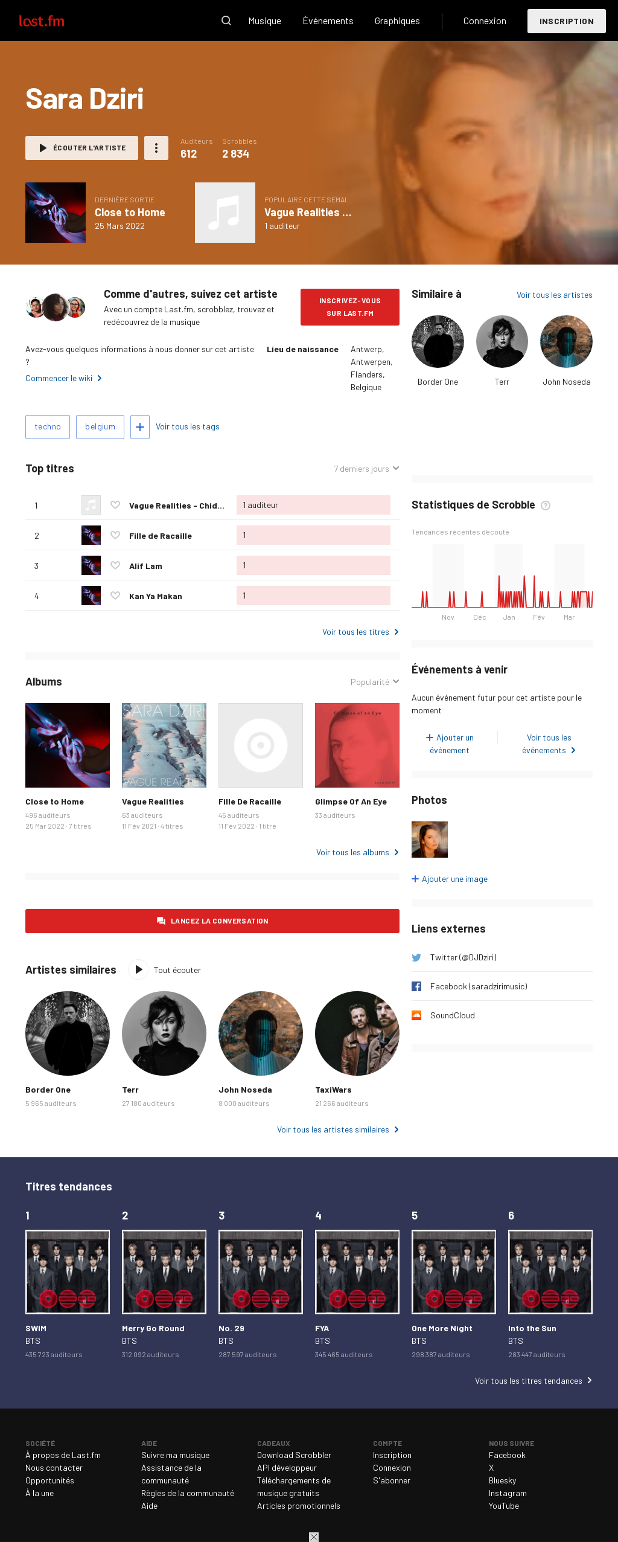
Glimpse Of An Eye (351, 801)
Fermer (314, 1537)
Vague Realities (153, 801)
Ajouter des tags (140, 427)
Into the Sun (532, 1328)
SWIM (35, 1328)
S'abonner (391, 1480)
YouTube (504, 1505)
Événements (328, 20)
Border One (438, 381)
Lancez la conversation (220, 920)
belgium (100, 426)
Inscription (567, 21)
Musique (264, 20)
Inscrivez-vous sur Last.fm (350, 306)
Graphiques (397, 20)
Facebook (507, 1455)
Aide (149, 1505)
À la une (39, 1493)
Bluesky (502, 1480)
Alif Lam (145, 566)
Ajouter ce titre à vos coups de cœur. (115, 505)
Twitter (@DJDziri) (463, 957)
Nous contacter (54, 1467)
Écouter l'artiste (89, 147)
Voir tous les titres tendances (528, 1380)
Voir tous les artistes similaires (333, 1129)
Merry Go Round (153, 1328)
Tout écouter (177, 970)
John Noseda (567, 381)
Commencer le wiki (58, 378)
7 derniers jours (361, 468)
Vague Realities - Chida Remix (337, 212)
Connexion (485, 20)
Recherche (226, 20)
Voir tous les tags (188, 426)
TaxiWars (333, 1089)
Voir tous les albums (352, 852)
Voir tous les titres (355, 631)
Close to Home (130, 212)
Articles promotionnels (298, 1505)
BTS (32, 1340)
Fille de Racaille (160, 535)
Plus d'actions (156, 148)
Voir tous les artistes (555, 294)
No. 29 (231, 1328)
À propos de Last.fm (63, 1455)
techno (47, 426)
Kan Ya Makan (155, 596)
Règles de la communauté (187, 1493)
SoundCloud (452, 1015)
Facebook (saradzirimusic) (478, 986)
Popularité (370, 681)
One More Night (442, 1328)
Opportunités (49, 1480)
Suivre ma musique (175, 1455)
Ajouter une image (455, 878)
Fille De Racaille (249, 801)
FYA (322, 1328)
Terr (502, 381)
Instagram (508, 1493)
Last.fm (55, 20)
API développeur (287, 1467)
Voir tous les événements (547, 743)
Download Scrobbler (294, 1455)
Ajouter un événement (452, 743)
